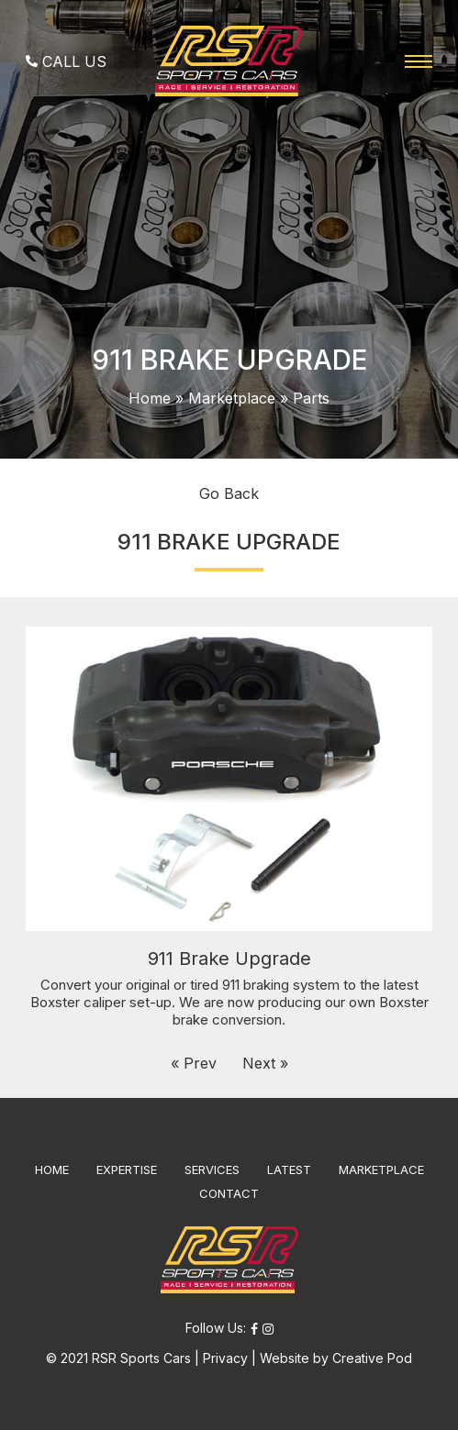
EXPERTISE (126, 1169)
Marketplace (231, 398)
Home (149, 398)
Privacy (225, 1358)
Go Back (229, 493)
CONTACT (229, 1193)
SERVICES (212, 1169)
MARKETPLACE (381, 1169)
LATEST (289, 1169)
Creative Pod (372, 1358)
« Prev (194, 1063)
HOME (52, 1169)
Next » (265, 1063)
